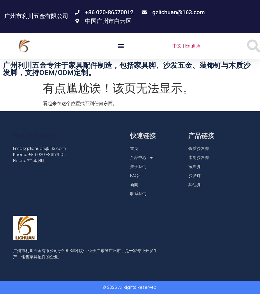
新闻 (134, 184)
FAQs (135, 175)
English (192, 46)
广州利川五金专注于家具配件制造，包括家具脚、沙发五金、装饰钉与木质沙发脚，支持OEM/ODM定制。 (126, 69)
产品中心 (141, 158)
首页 (134, 148)
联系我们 (138, 193)
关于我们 (138, 166)
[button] (120, 46)
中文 (177, 46)
